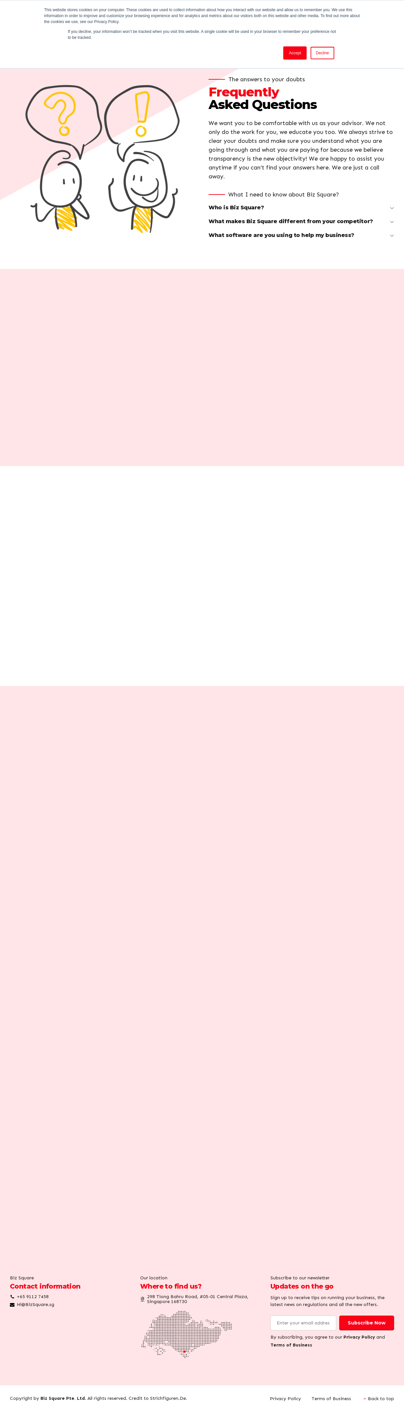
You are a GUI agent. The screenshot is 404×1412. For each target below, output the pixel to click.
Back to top (381, 1398)
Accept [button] (295, 53)
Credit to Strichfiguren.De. (158, 1398)
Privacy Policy (359, 1337)
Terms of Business (291, 1345)
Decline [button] (322, 53)
